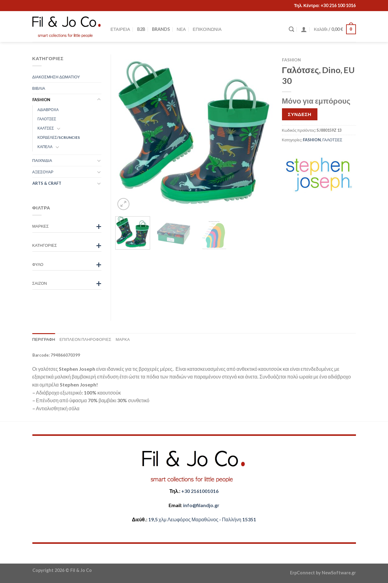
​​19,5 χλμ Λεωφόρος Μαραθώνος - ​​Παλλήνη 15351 (202, 519)
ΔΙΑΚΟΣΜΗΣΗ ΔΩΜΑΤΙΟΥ (56, 76)
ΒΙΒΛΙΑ (38, 88)
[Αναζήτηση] (291, 29)
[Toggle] (98, 99)
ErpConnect (302, 572)
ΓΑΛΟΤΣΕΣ (332, 139)
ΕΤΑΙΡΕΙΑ (120, 29)
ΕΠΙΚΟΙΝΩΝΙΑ (207, 29)
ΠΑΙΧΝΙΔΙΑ (42, 160)
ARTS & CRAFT (46, 183)
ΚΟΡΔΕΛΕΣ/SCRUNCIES (59, 137)
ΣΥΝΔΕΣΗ (299, 114)
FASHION (291, 59)
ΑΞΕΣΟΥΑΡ (43, 171)
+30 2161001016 (200, 491)
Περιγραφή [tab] (43, 339)
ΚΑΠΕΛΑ (45, 146)
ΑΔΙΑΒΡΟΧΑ (48, 109)
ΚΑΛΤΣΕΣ (46, 128)
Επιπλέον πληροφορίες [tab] (85, 339)
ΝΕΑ (181, 29)
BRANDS (161, 29)
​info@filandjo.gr (201, 505)
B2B (141, 29)
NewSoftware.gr (339, 572)
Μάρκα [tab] (123, 339)
